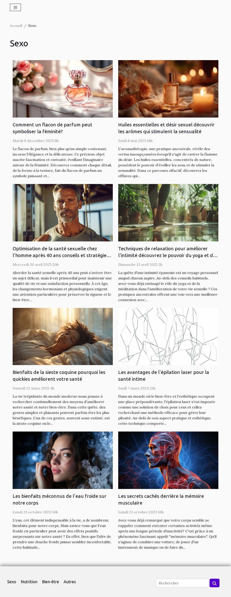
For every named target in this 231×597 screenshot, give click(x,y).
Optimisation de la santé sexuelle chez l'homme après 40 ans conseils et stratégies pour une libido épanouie (61, 255)
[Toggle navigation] (15, 7)
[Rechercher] (182, 583)
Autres (70, 581)
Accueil (16, 25)
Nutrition (29, 581)
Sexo (11, 581)
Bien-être (50, 581)
